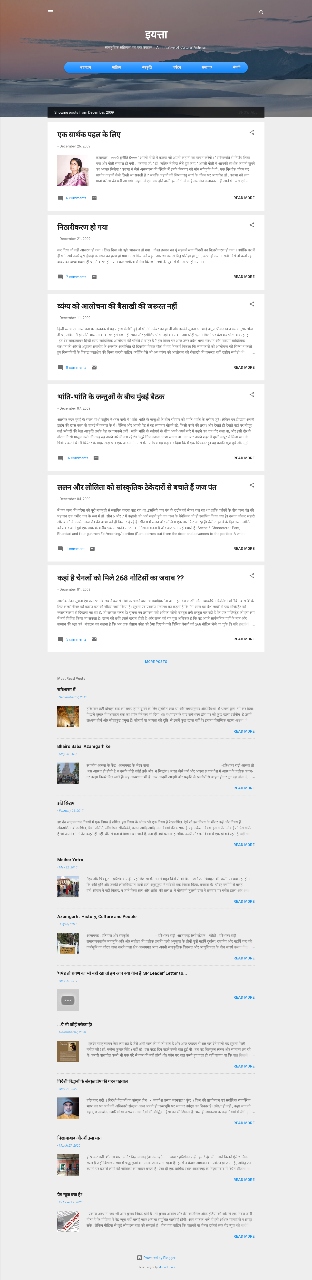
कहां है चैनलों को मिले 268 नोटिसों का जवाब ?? (120, 578)
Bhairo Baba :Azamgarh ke (83, 746)
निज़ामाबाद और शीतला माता (80, 1138)
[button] (252, 133)
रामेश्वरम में (66, 689)
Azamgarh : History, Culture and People (96, 916)
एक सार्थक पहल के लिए (88, 134)
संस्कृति (147, 67)
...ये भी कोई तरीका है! (74, 1024)
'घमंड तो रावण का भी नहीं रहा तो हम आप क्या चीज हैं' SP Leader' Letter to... (122, 973)
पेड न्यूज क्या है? (70, 1194)
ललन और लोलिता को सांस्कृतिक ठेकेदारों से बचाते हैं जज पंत (136, 487)
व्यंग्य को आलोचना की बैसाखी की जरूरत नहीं (117, 306)
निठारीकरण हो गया (82, 227)
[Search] (261, 13)
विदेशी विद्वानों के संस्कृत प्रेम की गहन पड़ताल (92, 1081)
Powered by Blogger (156, 1258)
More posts (156, 662)
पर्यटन (177, 67)
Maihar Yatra (70, 859)
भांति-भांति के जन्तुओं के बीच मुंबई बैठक (110, 397)
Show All (248, 112)
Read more (244, 198)
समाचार (207, 67)
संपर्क (236, 67)
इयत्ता (156, 34)
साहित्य (116, 67)
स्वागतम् (85, 67)
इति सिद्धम (65, 803)
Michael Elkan (166, 1267)
